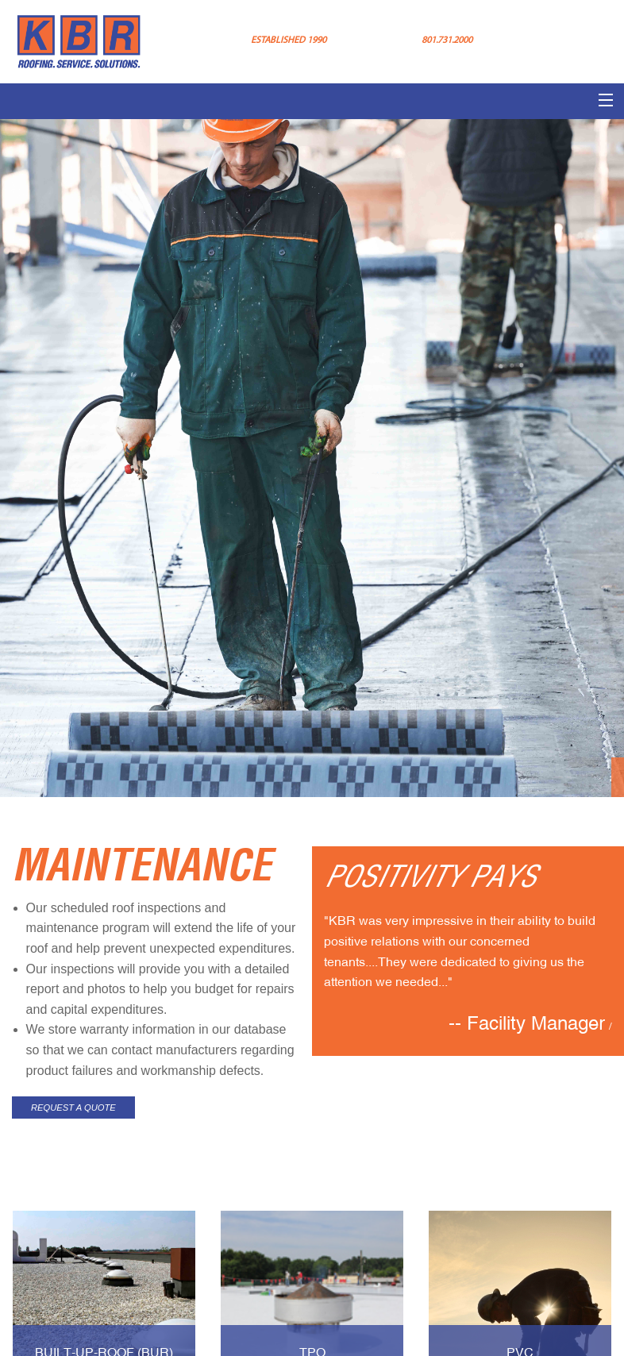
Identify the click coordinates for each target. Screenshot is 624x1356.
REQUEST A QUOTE (73, 1107)
